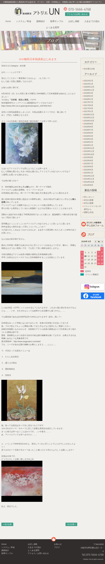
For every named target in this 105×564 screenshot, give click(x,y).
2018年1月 (88, 99)
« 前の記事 (7, 524)
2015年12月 (89, 148)
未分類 (23, 66)
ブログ (57, 547)
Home (8, 21)
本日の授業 (89, 200)
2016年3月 (88, 139)
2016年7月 (88, 130)
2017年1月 (88, 111)
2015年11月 (89, 151)
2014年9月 (88, 185)
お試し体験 (73, 21)
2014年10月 (89, 182)
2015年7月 (88, 163)
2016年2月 (88, 142)
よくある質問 (52, 27)
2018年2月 (88, 96)
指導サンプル (56, 21)
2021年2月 (88, 81)
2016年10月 (89, 121)
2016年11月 (89, 117)
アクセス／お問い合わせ (38, 553)
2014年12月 (89, 176)
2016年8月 (88, 127)
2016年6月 (88, 133)
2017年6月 (88, 105)
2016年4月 (88, 136)
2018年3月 (88, 93)
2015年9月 (88, 157)
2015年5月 (88, 170)
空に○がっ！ (89, 197)
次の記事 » (71, 524)
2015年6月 (88, 166)
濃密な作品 (89, 212)
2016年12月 (89, 114)
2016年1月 (88, 145)
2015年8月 (88, 160)
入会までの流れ (92, 21)
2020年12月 (89, 87)
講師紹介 (40, 21)
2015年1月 (88, 173)
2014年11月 (89, 179)
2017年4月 (88, 108)
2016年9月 (88, 124)
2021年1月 (88, 84)
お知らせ (58, 544)
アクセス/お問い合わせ (77, 14)
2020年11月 (89, 90)
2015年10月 (89, 154)
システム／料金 (23, 21)
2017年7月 (88, 102)
